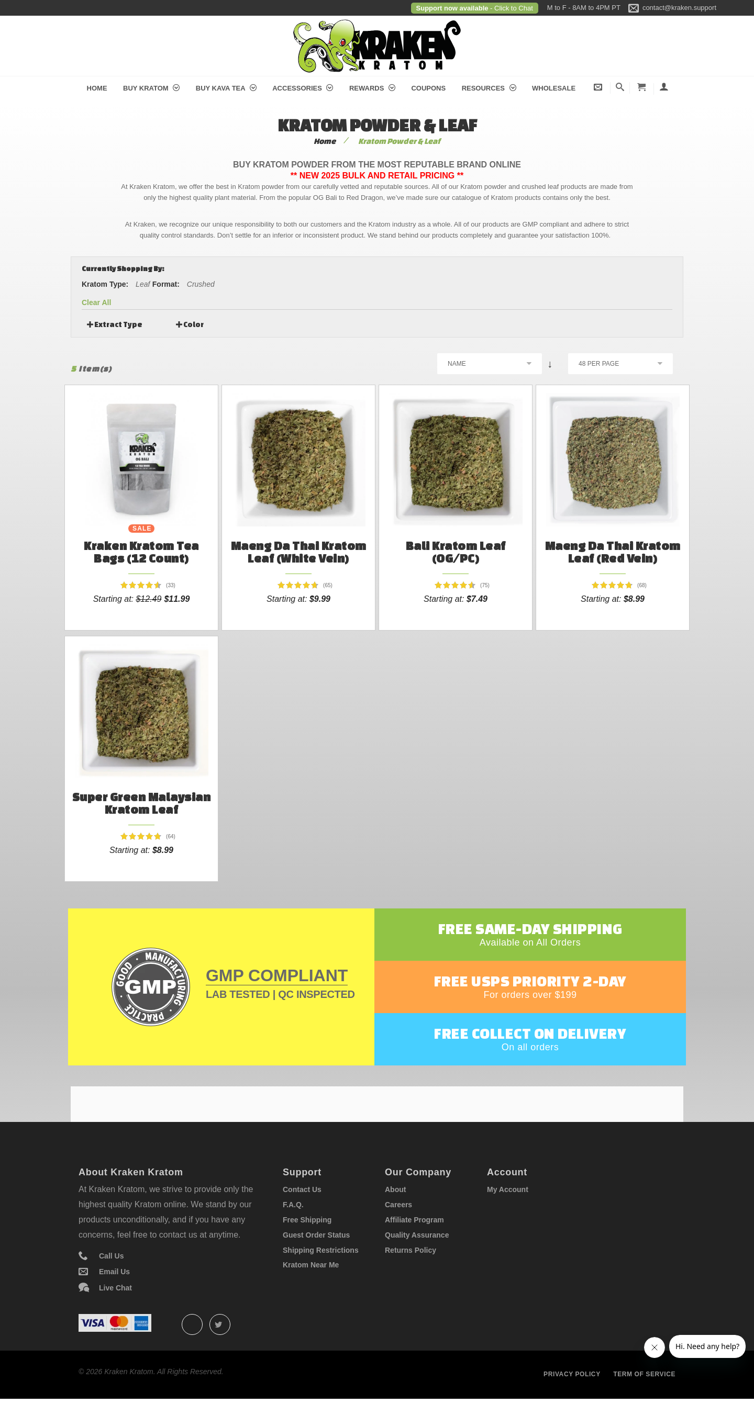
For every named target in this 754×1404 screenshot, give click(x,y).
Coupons (428, 88)
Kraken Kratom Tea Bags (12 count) (141, 552)
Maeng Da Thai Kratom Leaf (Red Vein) (613, 552)
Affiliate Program (414, 1219)
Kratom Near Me (311, 1264)
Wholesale (553, 88)
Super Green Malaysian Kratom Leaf (141, 803)
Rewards (372, 88)
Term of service (644, 1374)
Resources (489, 88)
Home (97, 88)
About (395, 1189)
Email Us (114, 1271)
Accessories (302, 88)
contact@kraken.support (679, 8)
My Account (507, 1189)
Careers (398, 1204)
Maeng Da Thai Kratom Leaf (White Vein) (299, 552)
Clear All (96, 302)
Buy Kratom (151, 88)
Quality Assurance (417, 1235)
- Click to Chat (511, 8)
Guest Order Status (316, 1235)
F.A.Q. (293, 1204)
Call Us (111, 1256)
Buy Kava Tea (226, 88)
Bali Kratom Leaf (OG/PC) (456, 552)
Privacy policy (572, 1374)
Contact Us (302, 1189)
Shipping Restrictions (321, 1250)
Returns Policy (410, 1250)
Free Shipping (307, 1219)
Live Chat (115, 1288)
